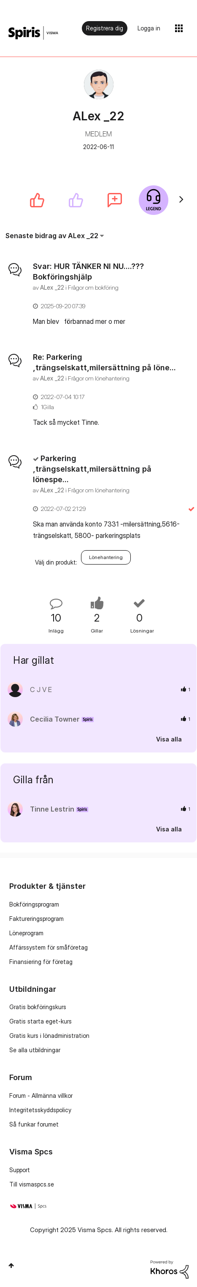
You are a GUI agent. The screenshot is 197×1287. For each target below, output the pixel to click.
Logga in (149, 28)
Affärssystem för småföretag (48, 947)
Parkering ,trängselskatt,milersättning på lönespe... (92, 469)
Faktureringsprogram (36, 918)
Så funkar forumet (34, 1124)
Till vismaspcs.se (31, 1184)
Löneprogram (26, 933)
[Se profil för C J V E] (41, 689)
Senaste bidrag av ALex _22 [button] (51, 235)
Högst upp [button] (11, 1265)
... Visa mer (164, 321)
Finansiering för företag (41, 961)
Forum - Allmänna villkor (41, 1095)
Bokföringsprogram (34, 904)
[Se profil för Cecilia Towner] (55, 719)
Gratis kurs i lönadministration (49, 1035)
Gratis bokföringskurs (37, 1006)
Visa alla (169, 738)
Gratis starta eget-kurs (40, 1021)
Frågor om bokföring (93, 287)
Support (19, 1169)
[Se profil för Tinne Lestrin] (52, 809)
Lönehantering (106, 557)
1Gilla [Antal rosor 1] (47, 406)
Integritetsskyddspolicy (40, 1109)
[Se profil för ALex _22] (52, 287)
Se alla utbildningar (34, 1049)
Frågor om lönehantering (99, 378)
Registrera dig (104, 28)
